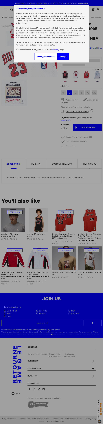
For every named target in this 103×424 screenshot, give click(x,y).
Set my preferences (45, 57)
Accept (63, 57)
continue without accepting (39, 35)
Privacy (55, 50)
